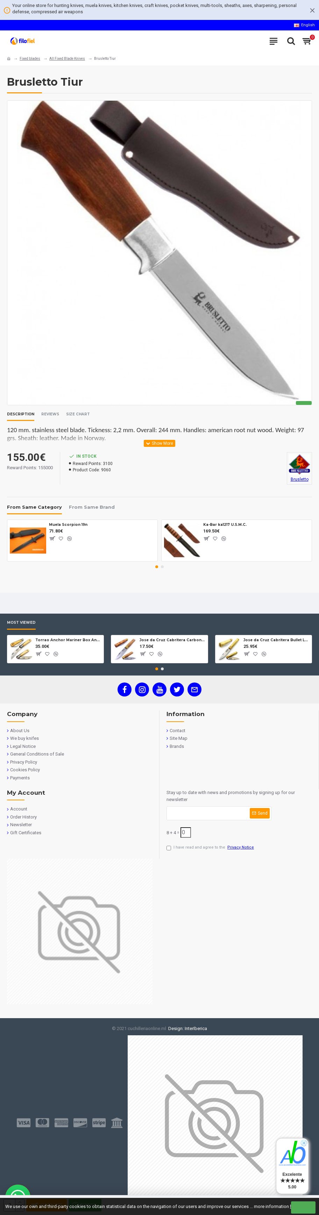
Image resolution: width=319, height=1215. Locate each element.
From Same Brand (92, 507)
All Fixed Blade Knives (67, 58)
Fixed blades (30, 58)
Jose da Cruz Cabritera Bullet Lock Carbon (276, 640)
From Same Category (34, 507)
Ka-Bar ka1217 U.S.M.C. (225, 524)
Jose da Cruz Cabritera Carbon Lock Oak (172, 640)
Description (20, 414)
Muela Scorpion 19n (68, 524)
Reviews (50, 414)
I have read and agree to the (210, 848)
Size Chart (78, 414)
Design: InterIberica (186, 1028)
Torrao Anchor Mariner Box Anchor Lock (68, 640)
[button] (156, 566)
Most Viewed (21, 623)
